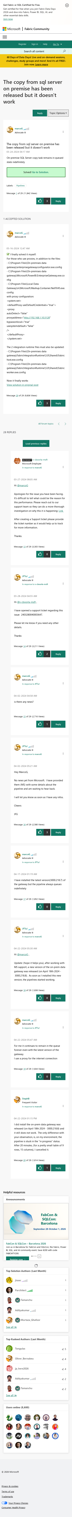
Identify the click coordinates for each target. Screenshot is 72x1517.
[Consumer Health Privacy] (36, 1507)
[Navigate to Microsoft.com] (11, 29)
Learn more (41, 64)
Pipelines (20, 185)
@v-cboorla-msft (26, 602)
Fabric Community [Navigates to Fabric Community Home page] (37, 29)
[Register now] (17, 1259)
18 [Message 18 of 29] (24, 990)
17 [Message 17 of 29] (24, 899)
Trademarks (7, 1496)
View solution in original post (22, 384)
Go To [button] (56, 44)
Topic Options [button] (57, 113)
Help (45, 44)
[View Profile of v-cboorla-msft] (40, 459)
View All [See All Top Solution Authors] (11, 1327)
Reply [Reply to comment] (58, 403)
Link (61, 510)
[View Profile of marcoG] (19, 128)
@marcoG (22, 485)
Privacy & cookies (10, 1486)
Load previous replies (36, 443)
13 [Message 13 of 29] (24, 546)
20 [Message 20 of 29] (24, 1160)
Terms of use (8, 1491)
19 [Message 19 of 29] (24, 1068)
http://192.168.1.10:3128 (37, 317)
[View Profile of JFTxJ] (25, 576)
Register (22, 44)
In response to (32, 467)
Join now (8, 19)
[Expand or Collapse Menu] (5, 37)
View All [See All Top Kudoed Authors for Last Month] (11, 1395)
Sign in (34, 44)
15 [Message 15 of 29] (24, 716)
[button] (40, 113)
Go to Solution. (40, 172)
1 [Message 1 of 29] (16, 193)
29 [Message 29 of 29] (17, 395)
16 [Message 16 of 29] (24, 824)
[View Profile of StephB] (25, 1098)
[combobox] (45, 51)
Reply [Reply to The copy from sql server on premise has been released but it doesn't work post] (58, 201)
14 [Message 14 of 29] (24, 646)
